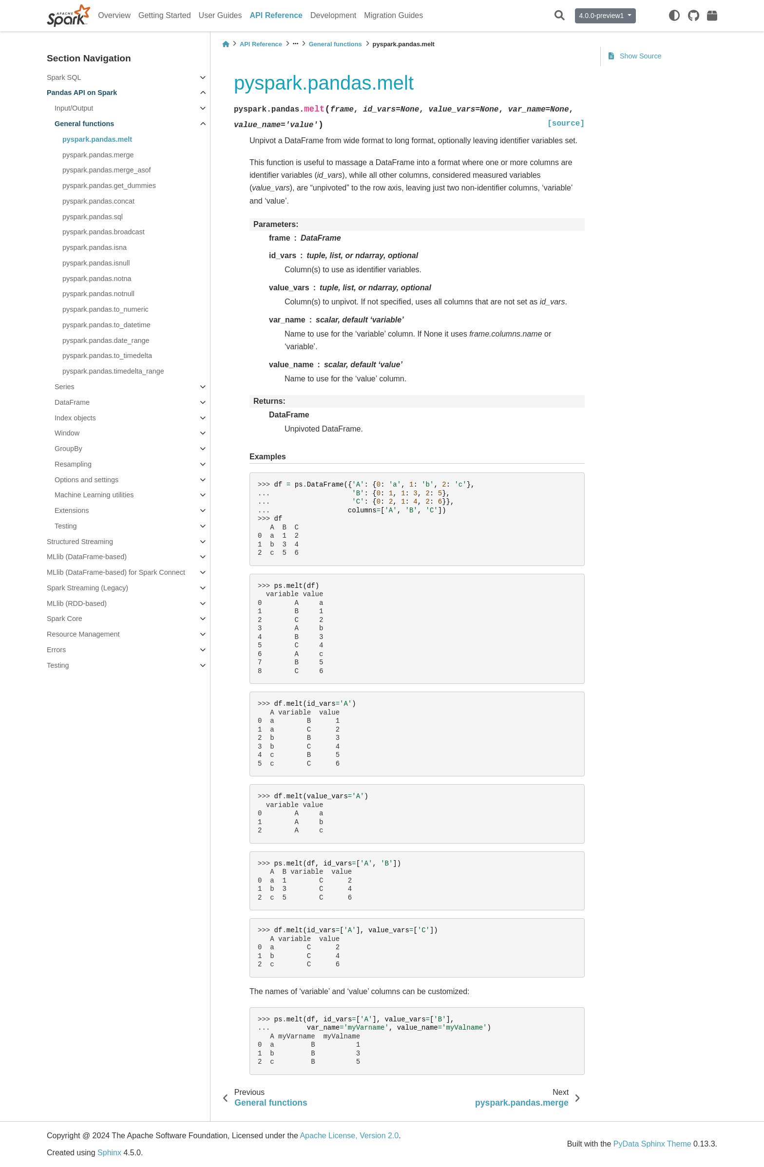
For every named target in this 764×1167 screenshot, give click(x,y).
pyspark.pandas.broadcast (103, 232)
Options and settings (86, 480)
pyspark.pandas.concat (98, 201)
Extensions (72, 510)
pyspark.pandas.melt (97, 139)
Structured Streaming (80, 542)
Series (65, 387)
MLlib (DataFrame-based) (87, 557)
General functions (84, 124)
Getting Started (164, 15)
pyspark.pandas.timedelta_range (113, 371)
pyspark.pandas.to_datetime (106, 325)
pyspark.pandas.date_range (105, 340)
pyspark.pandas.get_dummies (109, 185)
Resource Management (83, 634)
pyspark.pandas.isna (94, 247)
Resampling (73, 464)
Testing (66, 526)
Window (67, 433)
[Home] (225, 44)
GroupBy (68, 448)
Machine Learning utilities (94, 495)
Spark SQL (64, 77)
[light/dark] (674, 15)
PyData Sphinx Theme (652, 1144)
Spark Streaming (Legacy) (87, 588)
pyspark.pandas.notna (97, 278)
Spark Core (64, 618)
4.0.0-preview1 (602, 15)
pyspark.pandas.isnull (96, 263)
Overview (114, 15)
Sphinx (109, 1152)
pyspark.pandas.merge (98, 155)
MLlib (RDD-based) (77, 603)
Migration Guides (393, 15)
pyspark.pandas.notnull (98, 294)
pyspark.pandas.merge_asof (106, 170)
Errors (56, 650)
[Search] (559, 15)
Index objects (75, 418)
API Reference (276, 15)
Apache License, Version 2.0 (349, 1135)
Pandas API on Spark (82, 92)
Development (333, 15)
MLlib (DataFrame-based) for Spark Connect (116, 572)
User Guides (220, 15)
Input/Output (74, 108)
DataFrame (72, 402)
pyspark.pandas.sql (92, 217)
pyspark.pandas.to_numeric (105, 309)
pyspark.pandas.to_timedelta (107, 355)
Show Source (635, 56)
